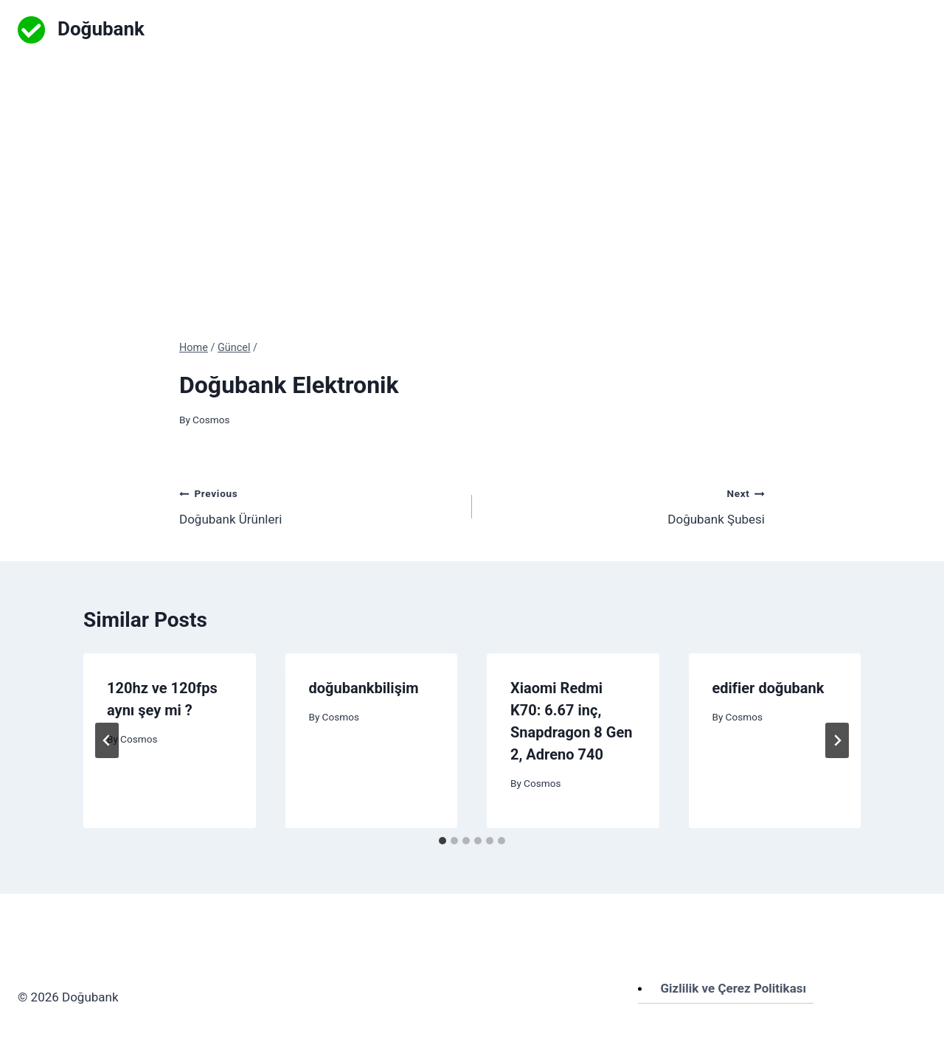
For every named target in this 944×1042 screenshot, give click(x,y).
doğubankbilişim (364, 688)
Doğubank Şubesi (625, 505)
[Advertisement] (472, 169)
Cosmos (210, 420)
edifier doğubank (768, 688)
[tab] (442, 840)
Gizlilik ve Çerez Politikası (734, 988)
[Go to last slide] (107, 740)
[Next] (837, 740)
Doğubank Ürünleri (319, 505)
